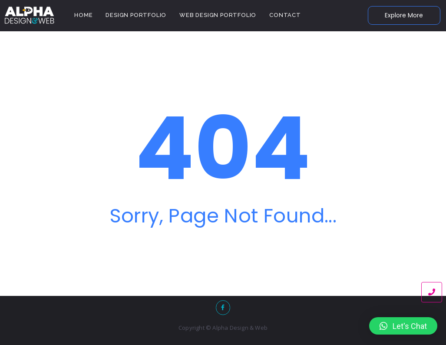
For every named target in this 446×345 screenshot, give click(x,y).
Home (83, 15)
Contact (285, 15)
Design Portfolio (136, 15)
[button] (403, 326)
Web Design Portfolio (217, 15)
